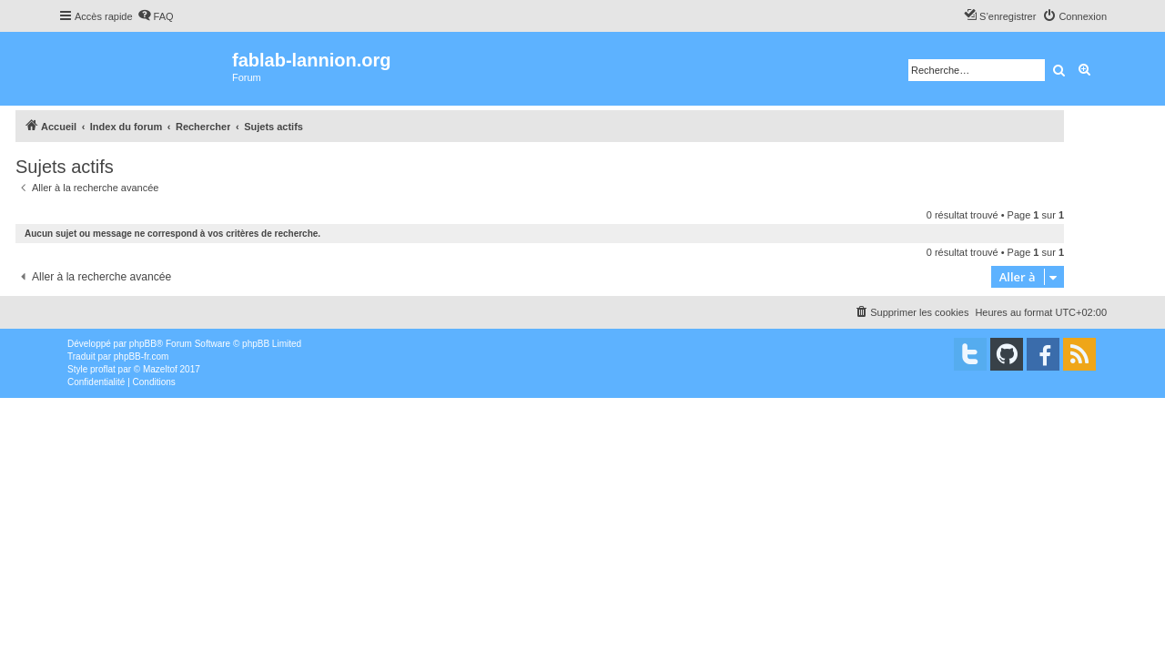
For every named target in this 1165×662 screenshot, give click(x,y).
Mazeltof (160, 369)
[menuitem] (155, 16)
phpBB (143, 344)
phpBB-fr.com (141, 356)
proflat (103, 369)
